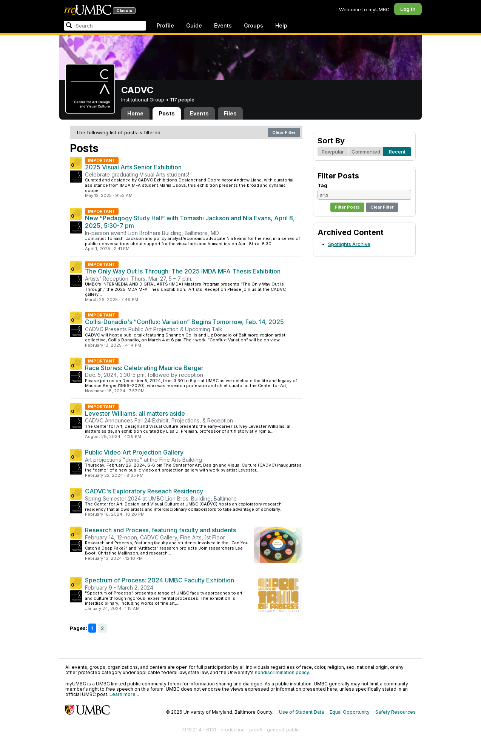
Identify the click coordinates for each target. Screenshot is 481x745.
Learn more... (124, 694)
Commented (366, 152)
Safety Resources (395, 712)
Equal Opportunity (350, 712)
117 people (182, 100)
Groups (253, 25)
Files (230, 113)
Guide (194, 25)
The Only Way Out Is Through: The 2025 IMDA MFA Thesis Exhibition (183, 271)
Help (281, 25)
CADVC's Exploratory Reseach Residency (144, 491)
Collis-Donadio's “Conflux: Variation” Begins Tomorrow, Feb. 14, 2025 (184, 322)
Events (223, 25)
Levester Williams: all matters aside (135, 413)
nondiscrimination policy (282, 672)
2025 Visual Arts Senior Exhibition (133, 167)
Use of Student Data (301, 712)
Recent (397, 152)
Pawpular (333, 152)
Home (135, 113)
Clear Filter (284, 132)
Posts (167, 113)
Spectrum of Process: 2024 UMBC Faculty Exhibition (159, 580)
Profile (165, 25)
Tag (322, 185)
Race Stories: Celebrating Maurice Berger (144, 368)
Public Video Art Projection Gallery (134, 452)
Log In (408, 9)
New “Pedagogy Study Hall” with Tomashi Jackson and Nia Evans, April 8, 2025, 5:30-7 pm (190, 221)
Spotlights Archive (349, 244)
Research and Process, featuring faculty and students (160, 530)
